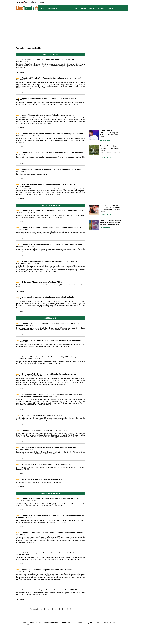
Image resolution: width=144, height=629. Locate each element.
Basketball (33, 2)
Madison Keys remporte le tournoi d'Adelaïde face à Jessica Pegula (49, 98)
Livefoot (20, 2)
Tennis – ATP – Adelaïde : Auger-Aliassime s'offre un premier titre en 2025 (51, 78)
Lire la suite (20, 72)
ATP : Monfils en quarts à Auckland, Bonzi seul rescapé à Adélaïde (48, 553)
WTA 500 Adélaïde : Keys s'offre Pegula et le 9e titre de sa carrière (48, 184)
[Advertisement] (72, 28)
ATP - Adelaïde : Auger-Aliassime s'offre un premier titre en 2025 (48, 59)
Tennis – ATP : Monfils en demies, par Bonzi (39, 430)
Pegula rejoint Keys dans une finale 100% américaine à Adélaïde (48, 297)
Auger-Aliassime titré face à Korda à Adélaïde (40, 115)
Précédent (34, 609)
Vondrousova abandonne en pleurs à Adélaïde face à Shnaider (47, 570)
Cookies (99, 623)
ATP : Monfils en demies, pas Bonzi (36, 415)
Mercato (41, 2)
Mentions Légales (85, 623)
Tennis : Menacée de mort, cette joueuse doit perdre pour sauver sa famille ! (110, 223)
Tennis (24, 623)
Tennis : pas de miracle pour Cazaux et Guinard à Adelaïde (45, 590)
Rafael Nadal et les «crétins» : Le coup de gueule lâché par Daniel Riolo (109, 134)
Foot (32, 623)
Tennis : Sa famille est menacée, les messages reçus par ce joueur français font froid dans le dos (110, 150)
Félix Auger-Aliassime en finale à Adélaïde (39, 282)
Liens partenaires (51, 623)
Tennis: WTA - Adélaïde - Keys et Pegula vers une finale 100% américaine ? (52, 340)
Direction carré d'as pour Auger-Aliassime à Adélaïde (43, 464)
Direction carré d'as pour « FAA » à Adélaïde (40, 479)
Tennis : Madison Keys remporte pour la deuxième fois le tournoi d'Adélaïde (52, 152)
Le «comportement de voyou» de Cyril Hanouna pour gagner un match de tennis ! (110, 208)
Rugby (26, 2)
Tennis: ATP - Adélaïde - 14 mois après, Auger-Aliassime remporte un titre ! (52, 227)
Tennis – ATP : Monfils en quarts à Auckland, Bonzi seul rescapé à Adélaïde (52, 533)
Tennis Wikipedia (68, 623)
